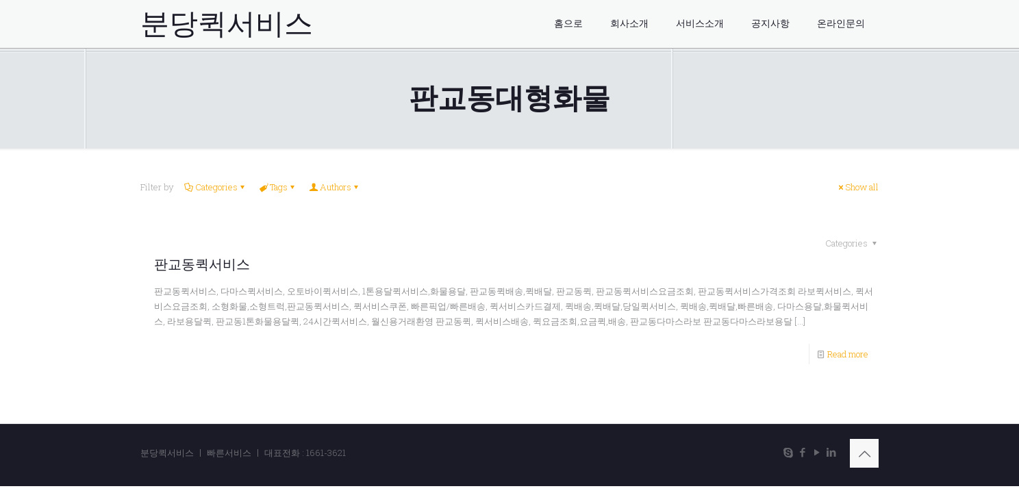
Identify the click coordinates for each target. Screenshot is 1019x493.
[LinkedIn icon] (831, 452)
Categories (215, 187)
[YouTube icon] (817, 452)
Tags (278, 187)
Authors (334, 187)
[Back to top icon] (864, 453)
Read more (847, 354)
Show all (857, 187)
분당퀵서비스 (226, 24)
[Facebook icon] (802, 452)
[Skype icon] (788, 452)
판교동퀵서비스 (202, 264)
